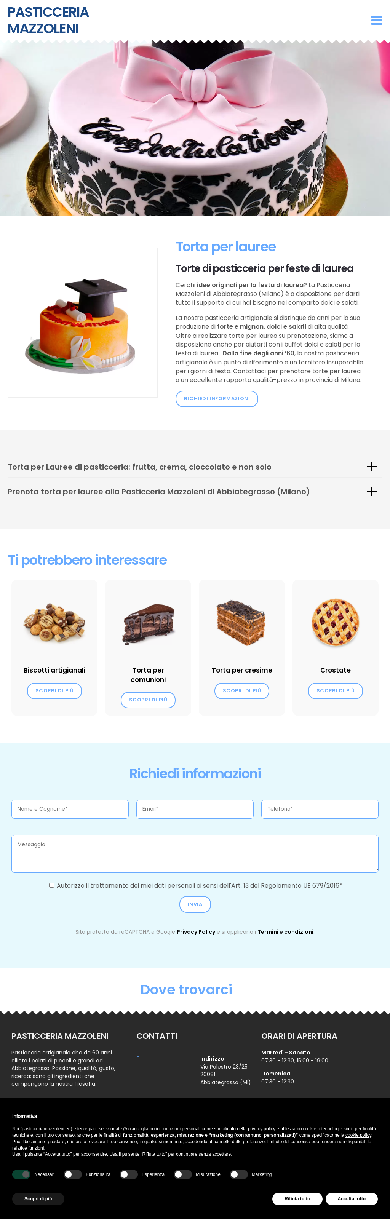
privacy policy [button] (261, 1128)
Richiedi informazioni (217, 398)
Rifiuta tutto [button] (297, 1198)
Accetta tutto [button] (352, 1198)
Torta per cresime (242, 670)
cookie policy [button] (358, 1135)
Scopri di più (54, 690)
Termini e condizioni (285, 932)
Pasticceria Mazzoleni (48, 20)
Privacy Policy (196, 932)
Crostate (335, 670)
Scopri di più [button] (38, 1198)
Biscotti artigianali (54, 670)
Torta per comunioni (148, 675)
